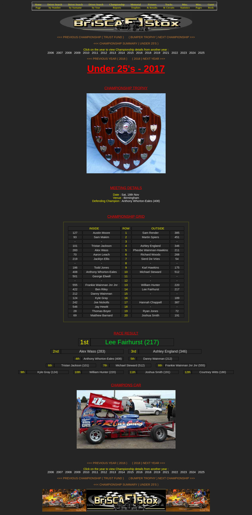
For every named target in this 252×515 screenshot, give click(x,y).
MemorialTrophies (136, 6)
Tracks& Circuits (168, 6)
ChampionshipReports (117, 6)
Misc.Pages (199, 6)
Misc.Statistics (185, 6)
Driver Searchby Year (96, 6)
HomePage (38, 6)
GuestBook (211, 6)
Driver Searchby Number (54, 6)
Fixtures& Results (152, 6)
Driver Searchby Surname (75, 6)
